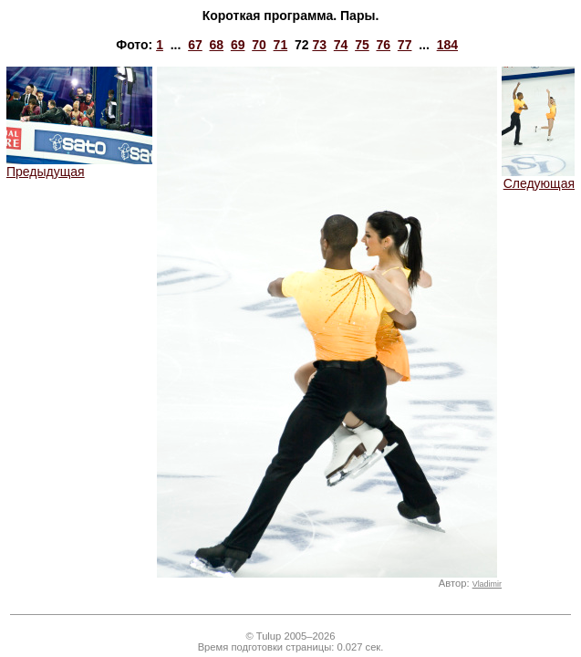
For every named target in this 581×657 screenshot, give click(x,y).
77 (405, 44)
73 (319, 44)
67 (195, 44)
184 (447, 44)
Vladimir (487, 584)
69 (238, 44)
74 (341, 44)
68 (217, 44)
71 (281, 44)
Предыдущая (79, 165)
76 (384, 44)
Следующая (538, 177)
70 (259, 44)
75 (362, 44)
